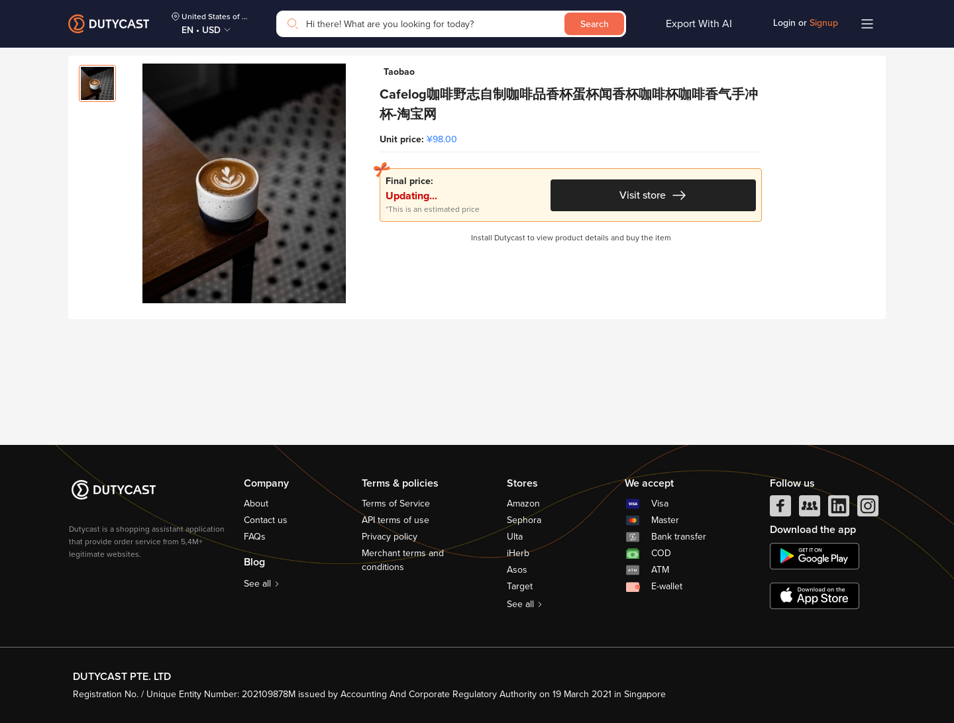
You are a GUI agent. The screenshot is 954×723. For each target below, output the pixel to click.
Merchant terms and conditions (403, 560)
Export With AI (699, 23)
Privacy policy (389, 536)
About (256, 503)
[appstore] (814, 595)
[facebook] (780, 509)
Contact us (266, 520)
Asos (517, 569)
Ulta (515, 536)
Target (520, 586)
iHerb (518, 553)
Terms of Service (396, 503)
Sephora (524, 520)
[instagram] (867, 509)
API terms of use (395, 520)
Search (594, 24)
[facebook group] (809, 509)
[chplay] (814, 556)
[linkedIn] (838, 509)
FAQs (255, 536)
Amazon (523, 503)
